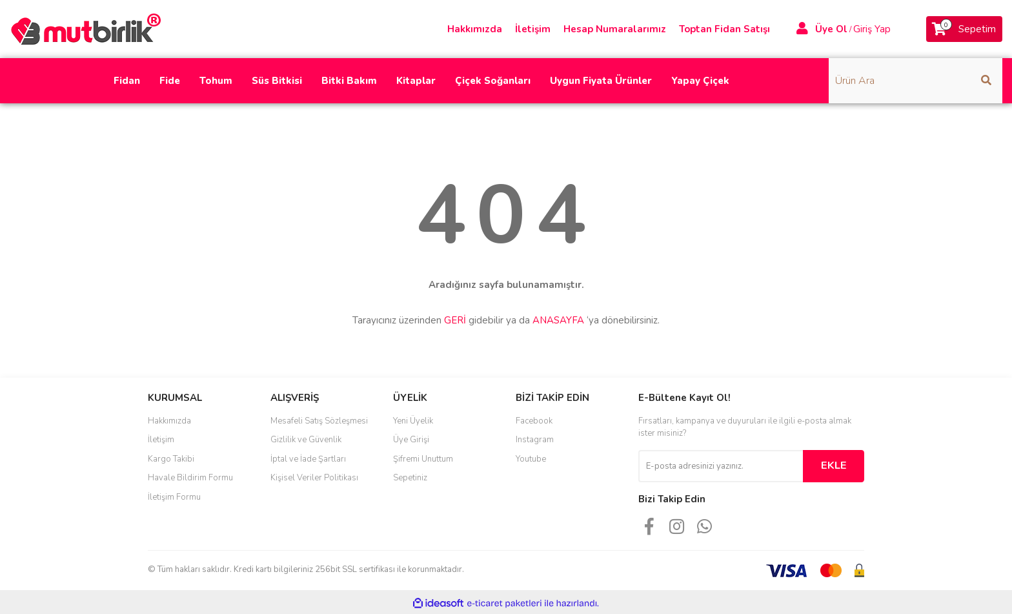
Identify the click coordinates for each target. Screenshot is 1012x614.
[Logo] (90, 28)
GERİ (455, 320)
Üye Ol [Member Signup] (831, 29)
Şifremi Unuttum (423, 459)
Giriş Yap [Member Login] (872, 29)
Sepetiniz (410, 478)
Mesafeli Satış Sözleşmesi (319, 421)
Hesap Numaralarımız (614, 29)
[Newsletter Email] (720, 466)
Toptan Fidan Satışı (724, 29)
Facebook (534, 421)
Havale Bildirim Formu (190, 478)
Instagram (535, 439)
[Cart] (964, 29)
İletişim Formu (174, 497)
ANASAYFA (558, 320)
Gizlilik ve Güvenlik (305, 439)
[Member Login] (802, 29)
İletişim (533, 29)
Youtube (531, 459)
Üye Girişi (411, 439)
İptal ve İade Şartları (308, 459)
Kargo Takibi (171, 459)
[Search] (915, 80)
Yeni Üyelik (413, 421)
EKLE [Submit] (833, 465)
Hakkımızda (474, 29)
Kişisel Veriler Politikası (314, 478)
